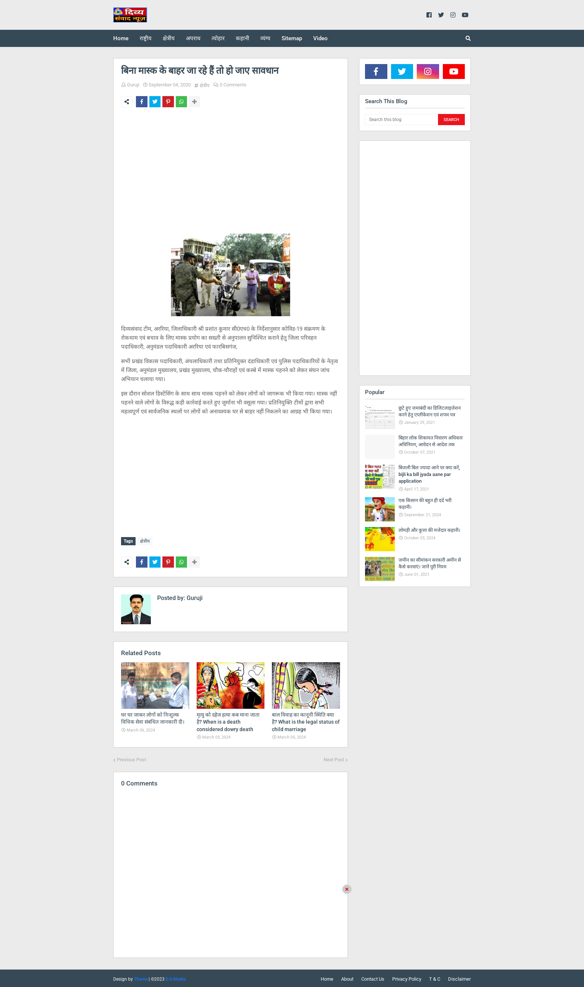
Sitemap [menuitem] (292, 38)
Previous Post (131, 758)
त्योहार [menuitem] (218, 38)
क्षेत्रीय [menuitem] (169, 38)
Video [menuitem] (320, 38)
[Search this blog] (400, 119)
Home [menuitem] (120, 38)
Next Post (334, 758)
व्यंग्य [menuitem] (265, 38)
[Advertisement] (230, 170)
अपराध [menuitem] (193, 38)
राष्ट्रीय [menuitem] (146, 38)
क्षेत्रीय (205, 85)
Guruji (133, 85)
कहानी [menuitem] (242, 38)
